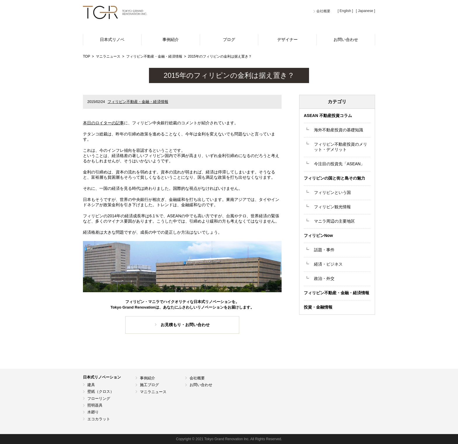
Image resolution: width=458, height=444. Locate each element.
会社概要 (323, 11)
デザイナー (287, 39)
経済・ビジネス (328, 264)
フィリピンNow (318, 235)
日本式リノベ (112, 39)
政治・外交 (324, 278)
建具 (91, 385)
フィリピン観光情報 (332, 206)
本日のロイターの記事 (103, 123)
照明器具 (95, 405)
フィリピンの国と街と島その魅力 (334, 178)
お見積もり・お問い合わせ (185, 324)
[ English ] (345, 11)
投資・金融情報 (318, 307)
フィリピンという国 (332, 192)
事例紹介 (170, 39)
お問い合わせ (346, 39)
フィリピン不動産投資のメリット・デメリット (340, 147)
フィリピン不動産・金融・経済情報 (137, 101)
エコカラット (98, 419)
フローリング (98, 398)
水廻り (93, 412)
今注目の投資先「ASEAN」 (339, 163)
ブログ (229, 39)
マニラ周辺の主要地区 (334, 221)
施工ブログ (149, 385)
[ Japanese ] (365, 11)
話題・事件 (324, 249)
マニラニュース (153, 392)
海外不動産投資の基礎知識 (338, 130)
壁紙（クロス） (100, 391)
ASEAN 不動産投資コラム (328, 115)
